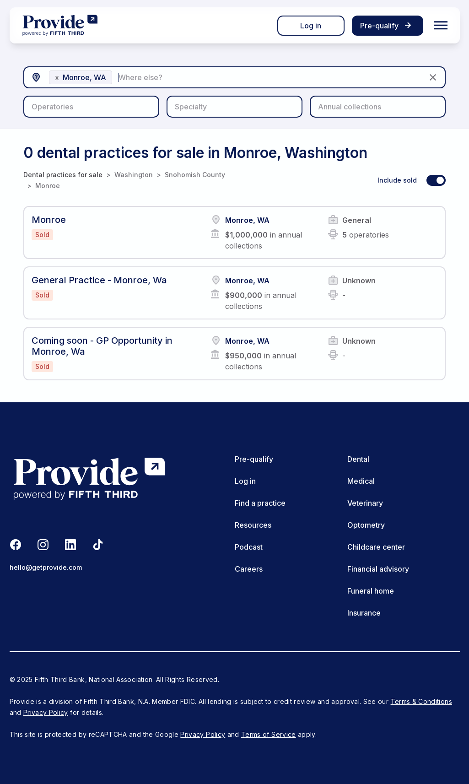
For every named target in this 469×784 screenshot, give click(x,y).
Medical (361, 481)
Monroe (47, 185)
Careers (249, 568)
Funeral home (370, 590)
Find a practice (260, 503)
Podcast (249, 547)
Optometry (366, 525)
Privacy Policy (45, 712)
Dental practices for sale (62, 174)
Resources (253, 525)
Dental (358, 459)
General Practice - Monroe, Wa (99, 280)
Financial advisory (378, 568)
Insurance (364, 612)
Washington (133, 174)
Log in (310, 25)
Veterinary (365, 503)
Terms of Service (268, 734)
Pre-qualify (254, 459)
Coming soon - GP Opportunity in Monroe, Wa (102, 346)
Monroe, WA (247, 220)
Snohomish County (195, 174)
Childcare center (376, 547)
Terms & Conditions (421, 701)
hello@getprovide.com (46, 567)
